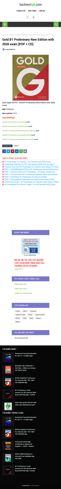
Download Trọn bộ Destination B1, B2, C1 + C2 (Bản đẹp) (25, 355)
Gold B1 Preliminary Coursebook (14, 122)
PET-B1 (12, 35)
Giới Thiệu (32, 11)
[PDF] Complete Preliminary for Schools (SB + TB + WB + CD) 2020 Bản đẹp (25, 380)
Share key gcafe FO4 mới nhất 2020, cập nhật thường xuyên (25, 404)
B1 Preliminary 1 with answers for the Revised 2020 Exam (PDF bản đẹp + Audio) (25, 392)
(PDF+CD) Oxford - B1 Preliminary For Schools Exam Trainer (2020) (32, 182)
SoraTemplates (34, 485)
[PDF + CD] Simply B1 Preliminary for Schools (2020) (26, 177)
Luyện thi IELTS (39, 315)
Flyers (31, 318)
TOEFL (25, 318)
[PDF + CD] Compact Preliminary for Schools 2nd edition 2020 (29, 179)
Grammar (33, 311)
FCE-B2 (18, 311)
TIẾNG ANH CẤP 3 (20, 289)
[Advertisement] (30, 206)
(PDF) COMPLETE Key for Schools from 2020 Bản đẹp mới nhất (24, 456)
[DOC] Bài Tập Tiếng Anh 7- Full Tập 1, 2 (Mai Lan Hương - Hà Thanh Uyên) (25, 368)
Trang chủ (5, 35)
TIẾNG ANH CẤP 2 (20, 284)
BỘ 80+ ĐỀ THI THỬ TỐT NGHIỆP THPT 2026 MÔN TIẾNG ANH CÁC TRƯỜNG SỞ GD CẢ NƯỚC (29, 263)
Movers (38, 318)
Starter (18, 322)
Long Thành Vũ (10, 49)
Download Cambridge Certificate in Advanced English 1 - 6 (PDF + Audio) (24, 444)
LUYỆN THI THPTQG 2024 (23, 293)
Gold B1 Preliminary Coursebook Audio (16, 135)
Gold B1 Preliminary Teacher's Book (15, 126)
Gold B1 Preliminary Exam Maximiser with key (18, 131)
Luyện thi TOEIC (20, 315)
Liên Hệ (42, 11)
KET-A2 (18, 318)
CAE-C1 (25, 311)
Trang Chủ (20, 11)
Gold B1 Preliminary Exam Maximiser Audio (18, 139)
